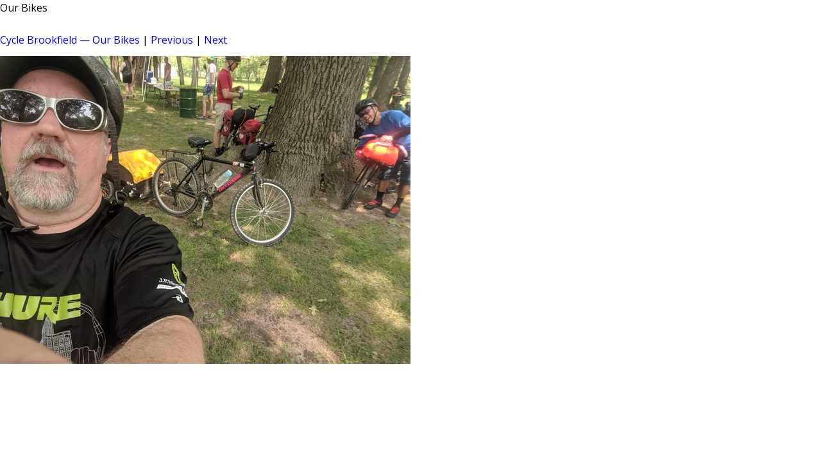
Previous (172, 40)
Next (215, 40)
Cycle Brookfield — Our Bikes (70, 40)
